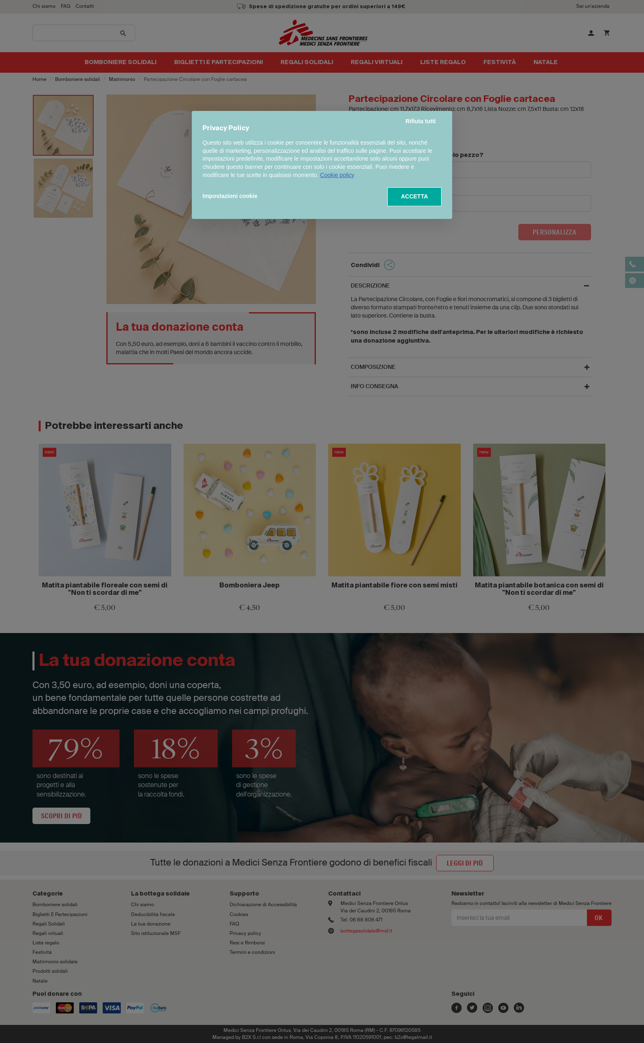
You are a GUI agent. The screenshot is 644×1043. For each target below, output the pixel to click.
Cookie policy (337, 175)
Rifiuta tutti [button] (420, 121)
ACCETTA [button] (414, 196)
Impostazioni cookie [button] (230, 196)
